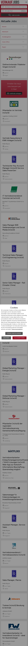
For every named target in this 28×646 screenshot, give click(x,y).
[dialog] (14, 323)
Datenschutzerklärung (17, 329)
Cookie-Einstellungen (14, 333)
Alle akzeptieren (19, 338)
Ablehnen (6, 338)
